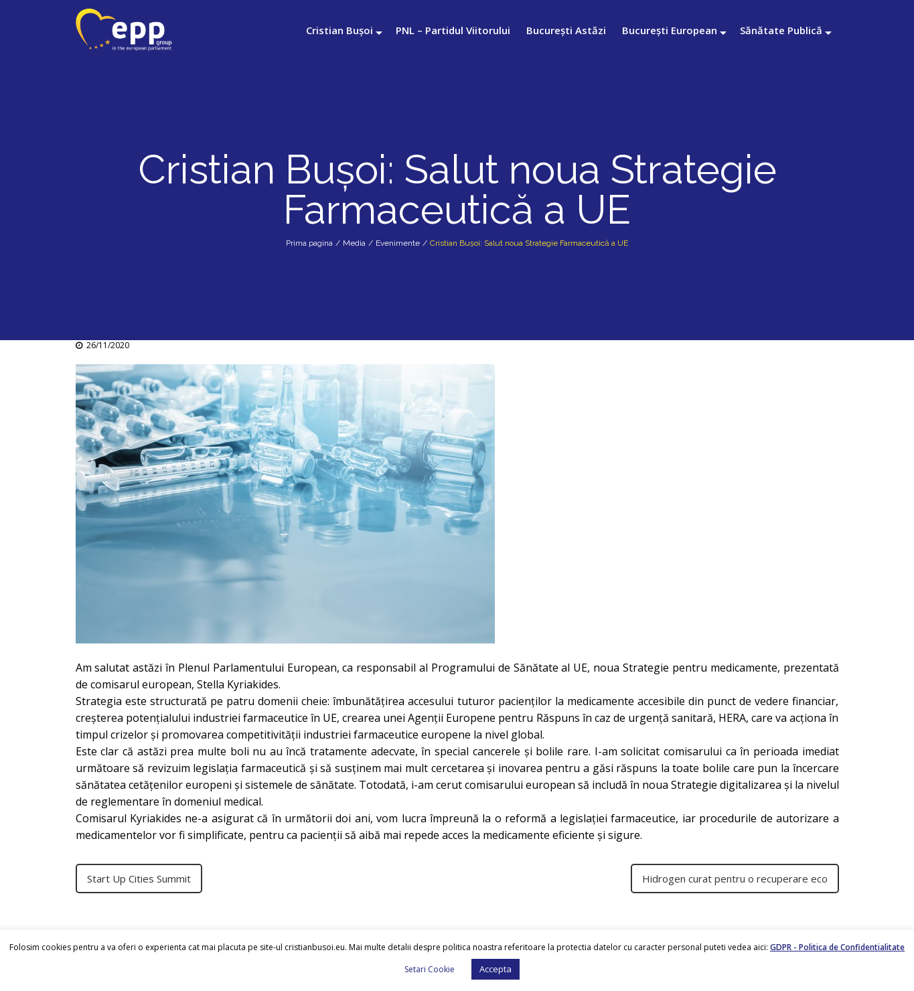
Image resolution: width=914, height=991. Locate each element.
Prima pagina (309, 243)
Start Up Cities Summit (139, 878)
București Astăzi (566, 30)
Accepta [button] (495, 969)
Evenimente (398, 243)
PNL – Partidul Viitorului (453, 30)
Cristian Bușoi (339, 30)
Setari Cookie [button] (429, 969)
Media (354, 243)
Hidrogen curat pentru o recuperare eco (735, 878)
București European (669, 30)
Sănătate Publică (781, 30)
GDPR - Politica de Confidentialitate (837, 947)
